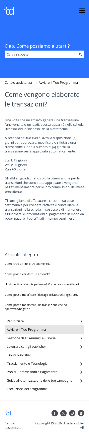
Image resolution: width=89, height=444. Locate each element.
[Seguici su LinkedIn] (81, 413)
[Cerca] (80, 54)
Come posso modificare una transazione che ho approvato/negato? (36, 307)
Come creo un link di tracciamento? (27, 264)
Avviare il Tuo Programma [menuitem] (26, 329)
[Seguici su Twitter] (63, 413)
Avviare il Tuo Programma (58, 82)
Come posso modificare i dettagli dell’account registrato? (41, 295)
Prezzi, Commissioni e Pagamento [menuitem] (32, 372)
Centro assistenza (18, 82)
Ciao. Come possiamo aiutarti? (37, 46)
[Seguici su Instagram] (72, 413)
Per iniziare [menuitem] (15, 321)
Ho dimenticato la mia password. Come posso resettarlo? (42, 284)
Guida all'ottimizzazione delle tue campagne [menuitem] (39, 380)
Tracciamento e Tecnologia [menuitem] (27, 363)
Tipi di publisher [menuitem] (19, 355)
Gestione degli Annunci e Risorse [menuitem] (31, 338)
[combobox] (41, 54)
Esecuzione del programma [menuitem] (27, 389)
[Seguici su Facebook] (54, 413)
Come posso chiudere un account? (27, 274)
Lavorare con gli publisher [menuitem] (26, 346)
